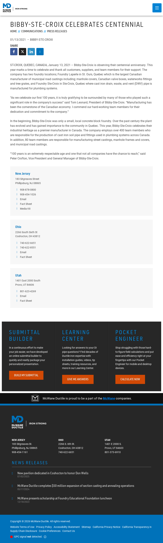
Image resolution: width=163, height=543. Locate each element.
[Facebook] (13, 51)
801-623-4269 (25, 291)
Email (20, 199)
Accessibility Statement (67, 527)
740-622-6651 (25, 243)
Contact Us (68, 531)
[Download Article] (40, 51)
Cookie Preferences (50, 531)
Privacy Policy (44, 527)
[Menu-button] (157, 7)
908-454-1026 (25, 194)
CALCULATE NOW (130, 379)
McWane (109, 398)
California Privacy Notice (106, 527)
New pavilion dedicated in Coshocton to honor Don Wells (52, 474)
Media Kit (23, 209)
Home (13, 31)
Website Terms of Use (22, 527)
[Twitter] (22, 51)
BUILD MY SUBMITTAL (26, 375)
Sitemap (86, 527)
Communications (32, 31)
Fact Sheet (23, 204)
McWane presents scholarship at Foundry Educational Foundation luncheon (64, 499)
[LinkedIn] (31, 51)
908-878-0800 (25, 190)
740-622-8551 (25, 248)
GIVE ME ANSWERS (77, 379)
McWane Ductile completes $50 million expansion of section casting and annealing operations (75, 487)
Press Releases (57, 31)
